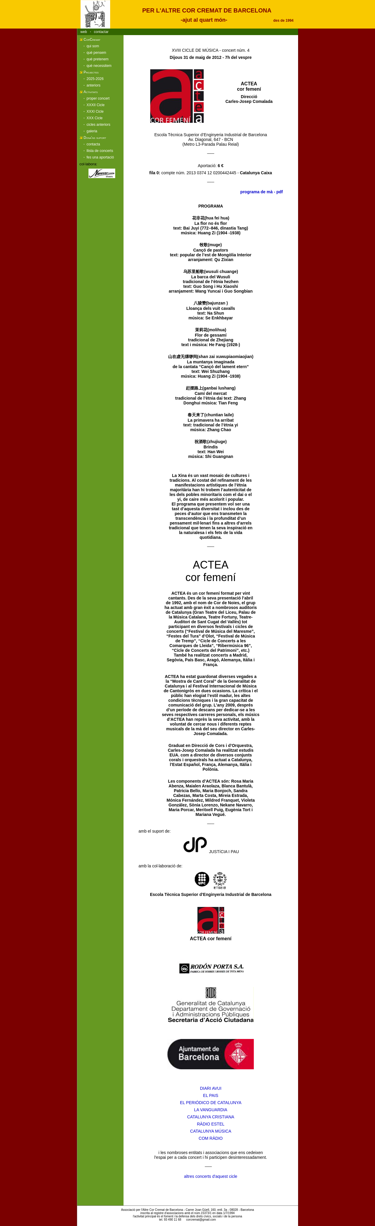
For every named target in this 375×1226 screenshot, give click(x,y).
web (83, 32)
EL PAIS (210, 1095)
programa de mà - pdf (261, 191)
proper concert (98, 98)
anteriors (94, 85)
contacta (93, 144)
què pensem (96, 53)
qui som (93, 46)
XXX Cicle (95, 118)
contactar (101, 32)
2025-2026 (95, 79)
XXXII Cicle (96, 105)
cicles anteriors (98, 125)
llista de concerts (100, 151)
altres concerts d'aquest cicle (210, 1176)
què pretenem (98, 59)
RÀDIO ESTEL (210, 1124)
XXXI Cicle (95, 111)
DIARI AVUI (210, 1088)
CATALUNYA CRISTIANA (210, 1116)
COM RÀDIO (211, 1138)
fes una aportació (100, 157)
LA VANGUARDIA (210, 1109)
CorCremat (92, 39)
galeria (92, 131)
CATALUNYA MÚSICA (210, 1131)
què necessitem (99, 66)
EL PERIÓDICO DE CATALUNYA (210, 1102)
